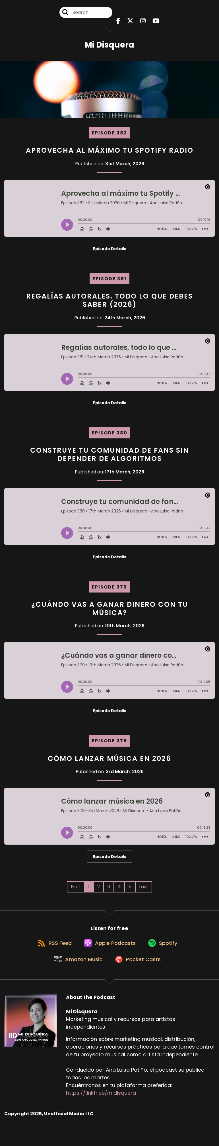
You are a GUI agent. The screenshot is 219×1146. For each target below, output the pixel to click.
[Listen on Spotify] (165, 950)
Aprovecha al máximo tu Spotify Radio (109, 153)
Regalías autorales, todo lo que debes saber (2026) (109, 303)
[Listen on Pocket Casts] (138, 971)
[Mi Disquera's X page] (130, 22)
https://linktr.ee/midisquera (101, 1104)
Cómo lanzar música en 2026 (109, 761)
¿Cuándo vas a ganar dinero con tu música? (109, 611)
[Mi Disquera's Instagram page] (142, 22)
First (75, 890)
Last (143, 890)
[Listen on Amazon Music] (76, 970)
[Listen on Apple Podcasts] (109, 950)
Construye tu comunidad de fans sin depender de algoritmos (109, 458)
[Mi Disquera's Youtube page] (156, 22)
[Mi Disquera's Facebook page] (118, 22)
